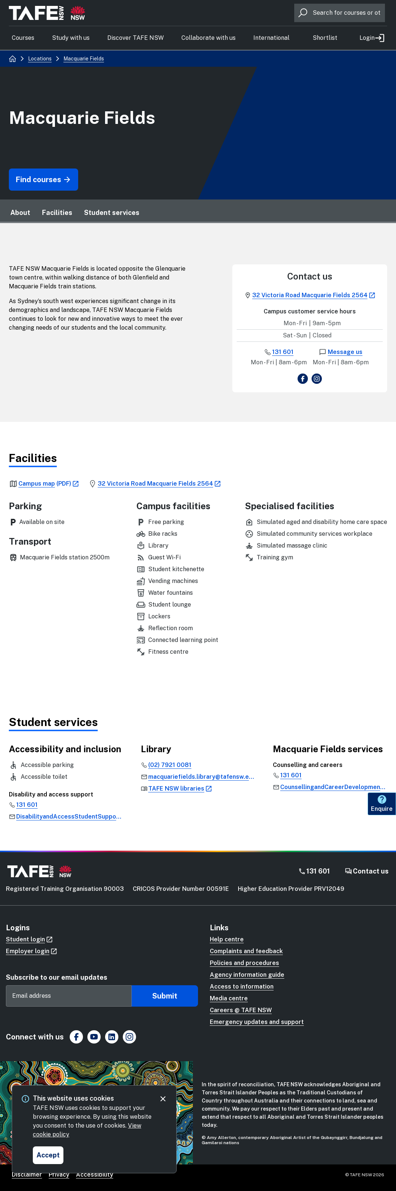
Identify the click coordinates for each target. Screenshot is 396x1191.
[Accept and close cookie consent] (48, 1155)
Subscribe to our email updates (56, 977)
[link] (44, 483)
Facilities (57, 212)
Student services (111, 212)
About (20, 212)
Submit (164, 996)
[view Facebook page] (303, 380)
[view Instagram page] (317, 380)
